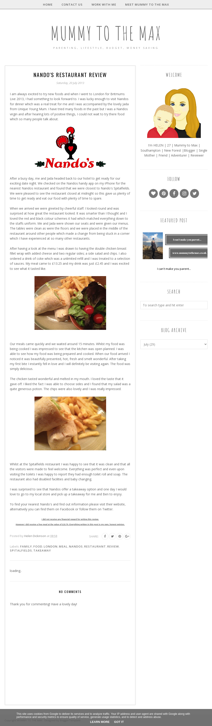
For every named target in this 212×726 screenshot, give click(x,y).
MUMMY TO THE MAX (106, 32)
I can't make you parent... (174, 269)
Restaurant (95, 546)
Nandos (76, 546)
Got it (119, 722)
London (51, 546)
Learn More (99, 722)
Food (37, 546)
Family (26, 546)
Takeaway (42, 550)
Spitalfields (21, 550)
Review (113, 546)
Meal (63, 546)
